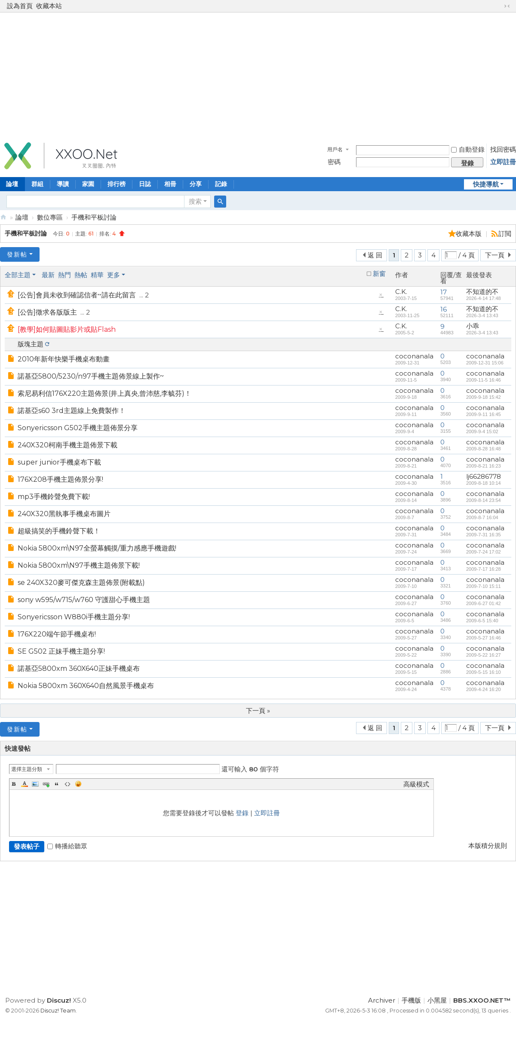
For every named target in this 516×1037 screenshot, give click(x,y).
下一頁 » (258, 711)
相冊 (170, 184)
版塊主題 (30, 344)
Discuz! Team (58, 1010)
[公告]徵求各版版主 (47, 312)
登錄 (242, 813)
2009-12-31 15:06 (485, 362)
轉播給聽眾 (67, 846)
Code (67, 784)
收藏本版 (469, 233)
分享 (196, 184)
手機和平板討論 (94, 217)
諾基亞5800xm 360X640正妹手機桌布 (79, 668)
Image (35, 784)
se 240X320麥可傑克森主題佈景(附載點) (81, 582)
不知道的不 (482, 292)
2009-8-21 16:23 (483, 465)
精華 (97, 275)
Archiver (381, 1000)
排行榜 (117, 184)
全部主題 (18, 275)
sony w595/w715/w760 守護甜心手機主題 (84, 600)
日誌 (145, 184)
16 (443, 309)
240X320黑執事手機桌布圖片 (64, 514)
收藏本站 (49, 6)
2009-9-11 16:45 (483, 414)
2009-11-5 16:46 (483, 379)
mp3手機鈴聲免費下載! (54, 496)
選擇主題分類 (26, 769)
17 (443, 292)
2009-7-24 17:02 (483, 551)
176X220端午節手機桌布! (57, 634)
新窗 (379, 273)
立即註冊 (503, 162)
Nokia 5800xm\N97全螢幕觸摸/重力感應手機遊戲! (97, 548)
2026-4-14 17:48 (483, 298)
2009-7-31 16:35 (483, 534)
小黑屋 (437, 1000)
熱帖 (80, 275)
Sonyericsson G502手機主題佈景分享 (78, 428)
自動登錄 (468, 149)
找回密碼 (503, 149)
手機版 (411, 1000)
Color (24, 784)
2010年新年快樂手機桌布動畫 (64, 359)
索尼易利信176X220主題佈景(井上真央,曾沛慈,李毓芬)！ (104, 393)
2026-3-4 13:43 (482, 315)
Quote (56, 784)
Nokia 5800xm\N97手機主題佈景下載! (79, 565)
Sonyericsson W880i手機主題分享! (74, 617)
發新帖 (17, 254)
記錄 (221, 184)
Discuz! (59, 1000)
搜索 (195, 201)
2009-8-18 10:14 (483, 483)
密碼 (334, 162)
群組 (37, 184)
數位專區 (50, 217)
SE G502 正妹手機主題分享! (61, 651)
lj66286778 (483, 476)
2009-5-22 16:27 (483, 655)
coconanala (414, 356)
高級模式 (416, 784)
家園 (88, 184)
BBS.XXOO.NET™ (3, 217)
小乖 (472, 326)
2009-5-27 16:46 (483, 637)
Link (46, 784)
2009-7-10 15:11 (483, 586)
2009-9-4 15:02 (482, 431)
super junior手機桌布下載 (59, 462)
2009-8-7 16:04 (482, 517)
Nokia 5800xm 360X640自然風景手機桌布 (86, 686)
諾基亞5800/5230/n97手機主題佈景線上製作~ (91, 376)
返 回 (375, 255)
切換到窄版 (507, 6)
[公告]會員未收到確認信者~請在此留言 (77, 295)
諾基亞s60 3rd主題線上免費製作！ (72, 411)
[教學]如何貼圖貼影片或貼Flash (67, 329)
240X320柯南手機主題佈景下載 (67, 445)
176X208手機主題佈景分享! (60, 479)
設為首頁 (20, 6)
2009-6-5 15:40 (482, 620)
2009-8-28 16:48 (483, 448)
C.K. (401, 292)
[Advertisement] (258, 75)
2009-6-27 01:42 (483, 603)
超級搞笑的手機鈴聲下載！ (59, 531)
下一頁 (494, 255)
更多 (113, 275)
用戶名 (335, 149)
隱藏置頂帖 (381, 296)
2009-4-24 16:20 (483, 689)
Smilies (78, 784)
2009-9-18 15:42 (483, 397)
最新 (48, 275)
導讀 (63, 184)
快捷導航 (486, 184)
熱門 (64, 275)
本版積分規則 (487, 845)
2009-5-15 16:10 (483, 672)
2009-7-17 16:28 (483, 569)
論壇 (21, 217)
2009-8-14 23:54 (483, 500)
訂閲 (504, 233)
